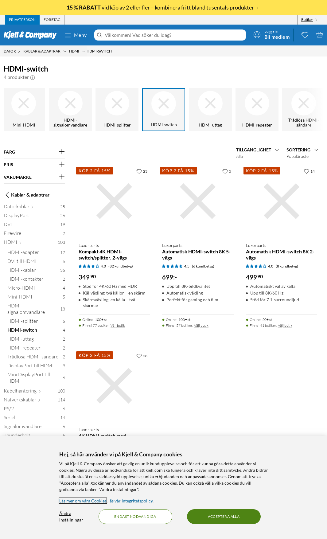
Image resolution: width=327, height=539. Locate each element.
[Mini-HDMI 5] (36, 298)
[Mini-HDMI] (23, 109)
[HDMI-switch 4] (36, 331)
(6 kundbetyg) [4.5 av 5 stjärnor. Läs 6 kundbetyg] (203, 266)
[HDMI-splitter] (117, 109)
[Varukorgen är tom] (319, 34)
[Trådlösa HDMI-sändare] (303, 109)
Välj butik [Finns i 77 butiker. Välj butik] (118, 325)
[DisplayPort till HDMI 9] (36, 366)
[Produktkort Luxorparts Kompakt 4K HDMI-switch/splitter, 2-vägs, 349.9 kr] (114, 201)
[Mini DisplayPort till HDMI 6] (36, 379)
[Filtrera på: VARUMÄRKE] (34, 177)
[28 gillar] (141, 355)
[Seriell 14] (34, 418)
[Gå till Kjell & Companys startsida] (32, 35)
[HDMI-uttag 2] (36, 340)
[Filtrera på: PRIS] (34, 164)
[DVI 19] (34, 225)
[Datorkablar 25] (34, 207)
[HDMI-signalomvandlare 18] (36, 310)
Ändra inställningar (71, 516)
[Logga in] (271, 34)
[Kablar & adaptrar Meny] (65, 51)
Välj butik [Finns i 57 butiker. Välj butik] (201, 325)
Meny (75, 35)
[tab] (22, 20)
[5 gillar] (226, 171)
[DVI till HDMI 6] (36, 262)
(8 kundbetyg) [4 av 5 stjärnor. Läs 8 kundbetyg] (287, 266)
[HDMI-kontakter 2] (36, 280)
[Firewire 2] (34, 234)
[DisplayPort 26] (34, 216)
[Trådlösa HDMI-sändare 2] (36, 357)
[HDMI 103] (34, 243)
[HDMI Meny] (83, 51)
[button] (32, 77)
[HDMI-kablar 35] (36, 271)
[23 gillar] (141, 171)
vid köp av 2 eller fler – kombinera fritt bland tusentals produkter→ (163, 7)
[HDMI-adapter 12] (36, 253)
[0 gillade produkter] (305, 34)
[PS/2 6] (34, 409)
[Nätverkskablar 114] (34, 400)
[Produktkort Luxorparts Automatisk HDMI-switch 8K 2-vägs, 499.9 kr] (281, 201)
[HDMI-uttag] (210, 109)
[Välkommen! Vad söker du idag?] (174, 35)
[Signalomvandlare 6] (34, 427)
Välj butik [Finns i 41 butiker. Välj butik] (285, 325)
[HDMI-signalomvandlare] (70, 109)
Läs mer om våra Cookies (83, 500)
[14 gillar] (309, 171)
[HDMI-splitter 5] (36, 322)
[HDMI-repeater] (257, 109)
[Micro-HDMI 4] (36, 289)
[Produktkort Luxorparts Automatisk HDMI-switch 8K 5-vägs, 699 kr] (198, 201)
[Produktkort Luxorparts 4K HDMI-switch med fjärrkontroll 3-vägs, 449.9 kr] (114, 386)
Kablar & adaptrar (27, 194)
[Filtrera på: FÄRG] (34, 152)
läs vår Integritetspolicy (130, 500)
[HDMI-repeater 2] (36, 349)
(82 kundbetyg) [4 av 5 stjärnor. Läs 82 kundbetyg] (120, 266)
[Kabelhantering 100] (34, 392)
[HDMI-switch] (164, 110)
